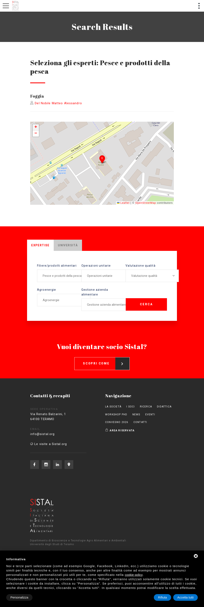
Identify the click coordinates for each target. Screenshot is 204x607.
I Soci (130, 406)
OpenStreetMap (145, 202)
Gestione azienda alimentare (94, 292)
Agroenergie (46, 289)
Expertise (40, 245)
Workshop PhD (116, 414)
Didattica (164, 406)
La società (113, 406)
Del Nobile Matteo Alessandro (58, 103)
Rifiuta (162, 597)
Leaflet (123, 202)
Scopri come (106, 359)
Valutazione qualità (140, 265)
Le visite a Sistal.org (50, 444)
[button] (102, 159)
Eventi (150, 414)
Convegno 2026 (116, 422)
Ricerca (146, 406)
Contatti (140, 422)
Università (68, 245)
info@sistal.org (47, 434)
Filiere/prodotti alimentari (57, 265)
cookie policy (134, 574)
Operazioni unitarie (96, 265)
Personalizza (19, 597)
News (136, 414)
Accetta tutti (185, 597)
